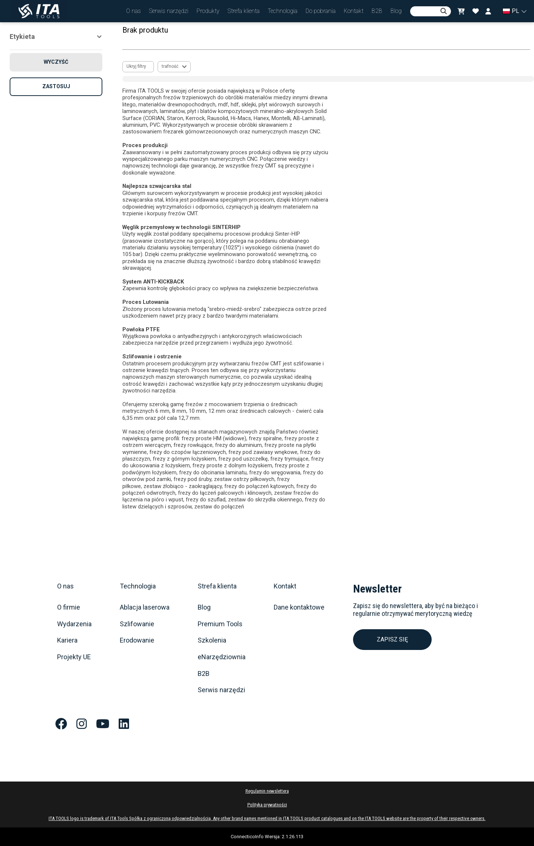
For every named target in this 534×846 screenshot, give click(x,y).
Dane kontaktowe (299, 607)
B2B (204, 673)
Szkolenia (212, 640)
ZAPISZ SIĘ (392, 639)
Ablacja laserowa (144, 607)
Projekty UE (74, 657)
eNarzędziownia (221, 657)
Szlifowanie (137, 624)
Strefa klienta (217, 586)
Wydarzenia (74, 624)
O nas (65, 586)
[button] (133, 11)
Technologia (138, 586)
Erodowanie (137, 640)
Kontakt (285, 586)
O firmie (68, 607)
